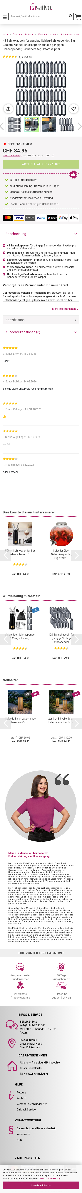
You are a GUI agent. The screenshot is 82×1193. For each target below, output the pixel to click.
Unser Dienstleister (31, 1068)
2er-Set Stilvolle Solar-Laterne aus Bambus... (61, 720)
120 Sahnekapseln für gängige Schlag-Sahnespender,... (61, 638)
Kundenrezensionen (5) (23, 332)
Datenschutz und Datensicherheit (36, 1128)
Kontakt (21, 1098)
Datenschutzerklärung (50, 1178)
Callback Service (26, 1109)
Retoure (21, 1092)
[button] (79, 126)
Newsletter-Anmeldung (34, 1073)
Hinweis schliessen (41, 1185)
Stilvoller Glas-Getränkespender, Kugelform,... (61, 554)
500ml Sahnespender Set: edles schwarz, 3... (20, 552)
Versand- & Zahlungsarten (32, 1104)
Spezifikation (15, 320)
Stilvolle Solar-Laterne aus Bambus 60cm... (20, 720)
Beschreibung (16, 234)
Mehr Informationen (65, 308)
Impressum (23, 1134)
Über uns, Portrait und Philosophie (40, 1062)
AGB (19, 1139)
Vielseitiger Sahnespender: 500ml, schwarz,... (20, 636)
